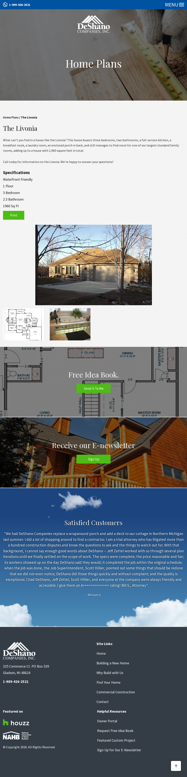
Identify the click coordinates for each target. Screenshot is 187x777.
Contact (103, 702)
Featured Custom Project (116, 740)
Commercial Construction (116, 692)
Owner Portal (107, 721)
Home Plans (11, 117)
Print (13, 215)
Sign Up (93, 459)
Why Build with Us (110, 673)
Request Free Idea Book (115, 731)
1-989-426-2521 (19, 5)
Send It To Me (94, 388)
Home (101, 653)
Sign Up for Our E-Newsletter (119, 750)
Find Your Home (108, 682)
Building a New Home (113, 663)
